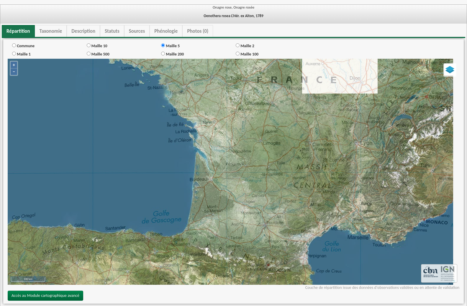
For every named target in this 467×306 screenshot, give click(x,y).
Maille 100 (247, 54)
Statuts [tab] (112, 31)
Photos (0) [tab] (197, 31)
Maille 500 (98, 54)
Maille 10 (97, 45)
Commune (23, 45)
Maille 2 (245, 45)
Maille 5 (170, 45)
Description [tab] (83, 31)
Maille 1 (21, 54)
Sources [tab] (137, 31)
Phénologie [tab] (166, 31)
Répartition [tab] (18, 31)
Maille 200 (172, 54)
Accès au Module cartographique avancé (45, 295)
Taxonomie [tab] (51, 31)
